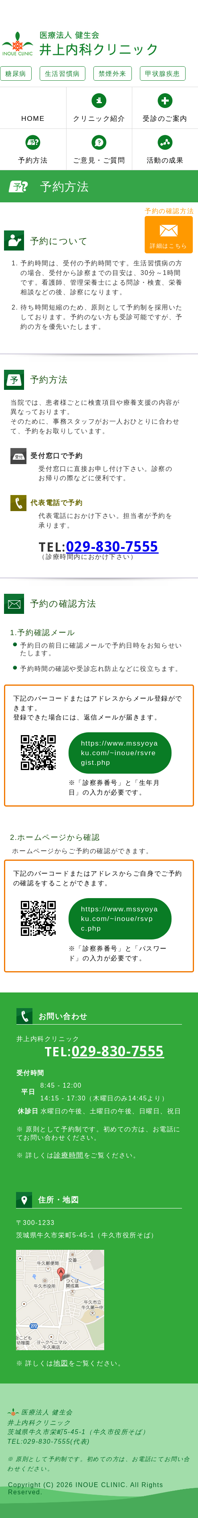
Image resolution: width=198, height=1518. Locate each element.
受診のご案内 (165, 118)
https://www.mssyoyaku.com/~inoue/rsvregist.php (119, 750)
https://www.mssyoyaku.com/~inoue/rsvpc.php (119, 914)
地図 (60, 1359)
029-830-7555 (112, 547)
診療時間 (68, 1151)
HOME (33, 118)
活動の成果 (165, 160)
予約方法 (33, 160)
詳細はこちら (169, 245)
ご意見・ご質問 (99, 160)
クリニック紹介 (99, 118)
